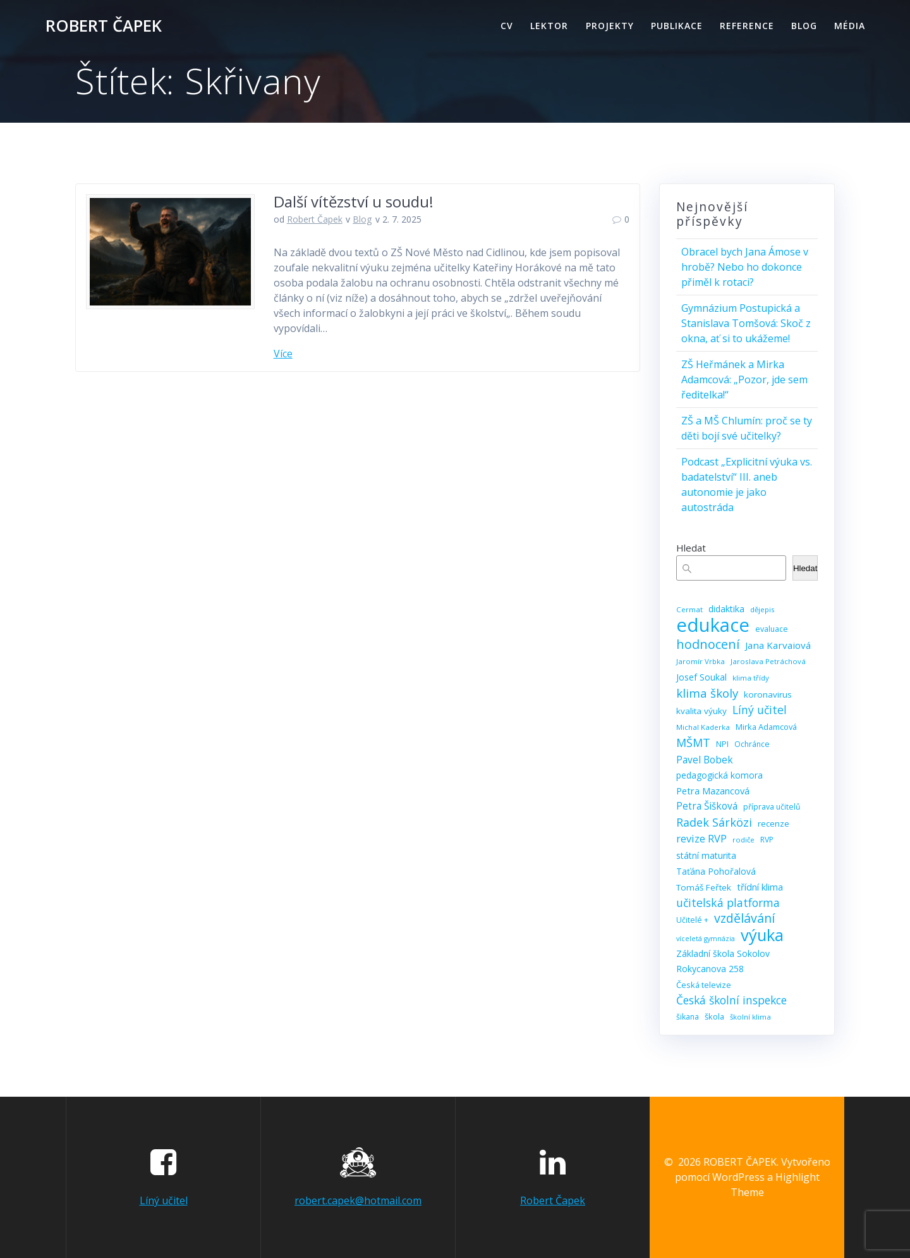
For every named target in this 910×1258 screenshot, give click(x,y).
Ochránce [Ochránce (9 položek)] (752, 744)
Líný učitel (164, 1200)
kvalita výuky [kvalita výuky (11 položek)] (701, 711)
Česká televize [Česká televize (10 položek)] (703, 984)
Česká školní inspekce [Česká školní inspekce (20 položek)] (731, 1000)
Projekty (610, 26)
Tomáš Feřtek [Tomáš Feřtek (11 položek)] (703, 887)
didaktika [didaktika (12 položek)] (726, 609)
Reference (747, 26)
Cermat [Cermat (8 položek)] (689, 609)
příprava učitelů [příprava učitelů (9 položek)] (772, 806)
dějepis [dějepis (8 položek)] (762, 609)
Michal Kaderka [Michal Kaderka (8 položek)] (703, 727)
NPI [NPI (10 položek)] (722, 743)
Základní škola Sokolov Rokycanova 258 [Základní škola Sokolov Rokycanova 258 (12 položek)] (723, 961)
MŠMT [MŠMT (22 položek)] (693, 742)
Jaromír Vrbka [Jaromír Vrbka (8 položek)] (700, 661)
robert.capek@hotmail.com (358, 1200)
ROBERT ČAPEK (104, 26)
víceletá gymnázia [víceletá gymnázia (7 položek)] (705, 938)
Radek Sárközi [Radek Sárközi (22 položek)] (714, 822)
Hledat (691, 547)
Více (283, 354)
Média (849, 26)
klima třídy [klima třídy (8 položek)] (750, 677)
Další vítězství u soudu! (354, 201)
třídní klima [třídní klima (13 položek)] (760, 886)
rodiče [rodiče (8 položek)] (743, 839)
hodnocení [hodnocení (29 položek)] (707, 644)
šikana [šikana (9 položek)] (687, 1016)
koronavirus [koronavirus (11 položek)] (768, 694)
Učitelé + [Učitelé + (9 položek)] (692, 920)
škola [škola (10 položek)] (714, 1016)
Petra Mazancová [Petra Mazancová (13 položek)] (712, 790)
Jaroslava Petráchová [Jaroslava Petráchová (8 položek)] (768, 661)
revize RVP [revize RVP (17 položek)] (701, 838)
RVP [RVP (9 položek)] (767, 839)
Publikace (677, 26)
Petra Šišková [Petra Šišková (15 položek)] (706, 806)
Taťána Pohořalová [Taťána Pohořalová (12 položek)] (716, 871)
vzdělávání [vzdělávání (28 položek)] (744, 918)
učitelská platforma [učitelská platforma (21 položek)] (728, 902)
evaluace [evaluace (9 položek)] (771, 629)
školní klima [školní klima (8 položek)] (750, 1016)
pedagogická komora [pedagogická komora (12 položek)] (719, 775)
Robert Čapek (315, 219)
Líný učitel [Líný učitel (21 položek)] (759, 709)
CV (506, 26)
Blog (804, 26)
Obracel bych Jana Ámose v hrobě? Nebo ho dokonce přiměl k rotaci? (744, 267)
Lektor (549, 26)
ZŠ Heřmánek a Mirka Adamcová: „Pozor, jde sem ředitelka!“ (744, 379)
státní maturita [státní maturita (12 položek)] (706, 855)
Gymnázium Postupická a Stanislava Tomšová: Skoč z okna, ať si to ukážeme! (746, 323)
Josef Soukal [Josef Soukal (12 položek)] (701, 677)
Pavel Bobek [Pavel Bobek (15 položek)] (704, 760)
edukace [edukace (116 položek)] (712, 624)
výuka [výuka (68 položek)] (762, 935)
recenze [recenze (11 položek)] (773, 823)
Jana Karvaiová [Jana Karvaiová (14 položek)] (778, 645)
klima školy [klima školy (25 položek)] (707, 693)
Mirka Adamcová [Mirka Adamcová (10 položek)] (766, 726)
